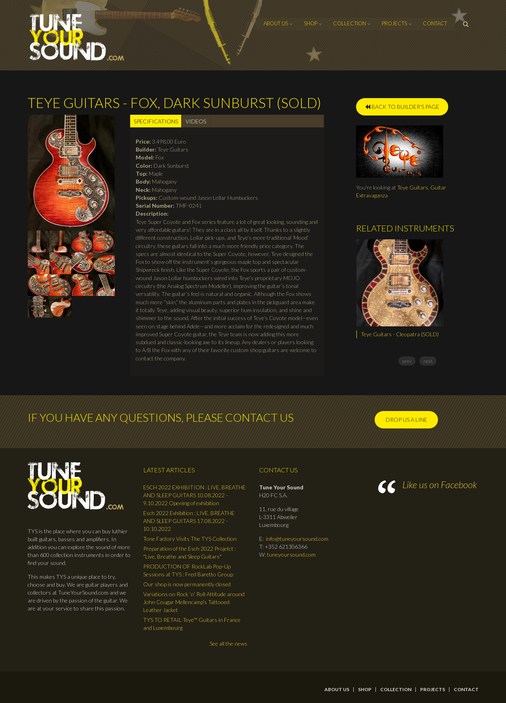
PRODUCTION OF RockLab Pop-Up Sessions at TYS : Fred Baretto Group (188, 570)
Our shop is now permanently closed (187, 584)
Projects (394, 23)
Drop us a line (406, 419)
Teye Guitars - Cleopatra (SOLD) (400, 334)
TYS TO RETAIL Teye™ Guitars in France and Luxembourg (192, 623)
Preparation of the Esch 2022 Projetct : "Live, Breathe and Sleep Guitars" (189, 552)
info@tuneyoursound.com (297, 538)
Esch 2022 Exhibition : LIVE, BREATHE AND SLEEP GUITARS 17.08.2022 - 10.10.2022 (189, 521)
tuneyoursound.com (291, 554)
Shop (310, 23)
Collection (349, 23)
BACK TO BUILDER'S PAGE (402, 106)
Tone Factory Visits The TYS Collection (190, 538)
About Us (275, 23)
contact (435, 23)
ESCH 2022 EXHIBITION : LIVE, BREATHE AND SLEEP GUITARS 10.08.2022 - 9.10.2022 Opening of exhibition (194, 495)
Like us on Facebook (439, 484)
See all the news (228, 643)
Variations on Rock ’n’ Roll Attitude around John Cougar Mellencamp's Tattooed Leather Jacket (193, 602)
